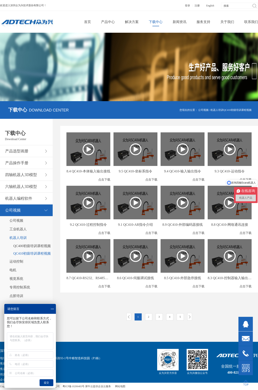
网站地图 (119, 386)
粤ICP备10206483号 (74, 386)
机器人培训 (216, 109)
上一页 (129, 316)
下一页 (189, 316)
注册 (197, 5)
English (210, 5)
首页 (87, 22)
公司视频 (203, 109)
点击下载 (104, 179)
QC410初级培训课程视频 (237, 109)
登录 (187, 5)
